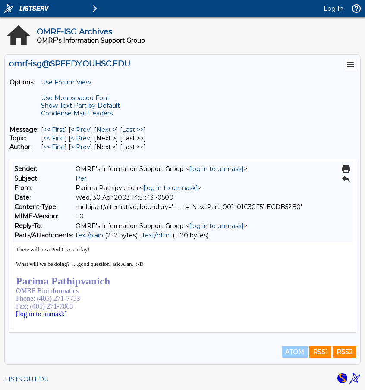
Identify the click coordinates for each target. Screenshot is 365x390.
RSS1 (320, 352)
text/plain (89, 235)
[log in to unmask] (216, 169)
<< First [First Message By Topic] (54, 138)
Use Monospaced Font (75, 98)
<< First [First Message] (54, 130)
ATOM (294, 352)
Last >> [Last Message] (133, 130)
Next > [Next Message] (106, 130)
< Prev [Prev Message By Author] (80, 147)
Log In (333, 8)
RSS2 (344, 352)
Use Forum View (66, 82)
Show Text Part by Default (80, 105)
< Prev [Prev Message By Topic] (80, 138)
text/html (156, 235)
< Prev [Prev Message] (80, 130)
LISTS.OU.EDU (27, 379)
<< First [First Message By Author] (54, 147)
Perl (82, 178)
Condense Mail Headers (77, 113)
